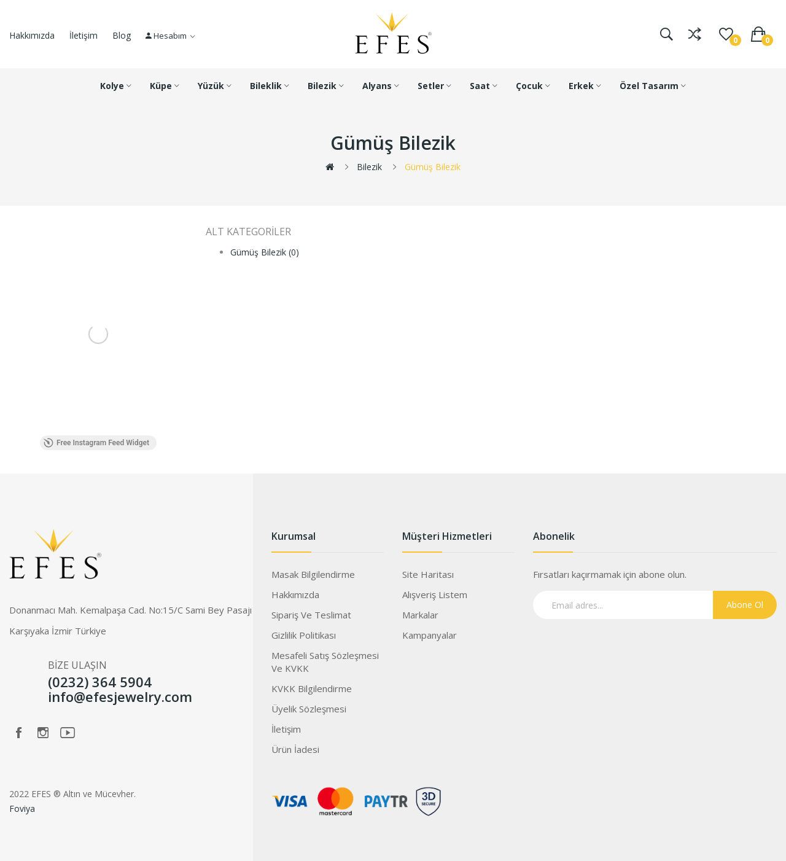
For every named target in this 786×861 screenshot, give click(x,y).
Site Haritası (428, 574)
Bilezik (369, 167)
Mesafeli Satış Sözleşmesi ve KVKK (325, 661)
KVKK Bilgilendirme (311, 688)
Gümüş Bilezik (433, 167)
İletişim (83, 35)
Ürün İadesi (295, 749)
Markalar (420, 615)
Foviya (22, 808)
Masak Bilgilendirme (313, 574)
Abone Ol (744, 604)
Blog (121, 35)
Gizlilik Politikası (303, 635)
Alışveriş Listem (434, 594)
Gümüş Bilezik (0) (264, 252)
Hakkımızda (32, 35)
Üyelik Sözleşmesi (308, 709)
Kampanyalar (429, 635)
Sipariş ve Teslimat (311, 615)
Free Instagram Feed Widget (96, 443)
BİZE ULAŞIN (77, 665)
